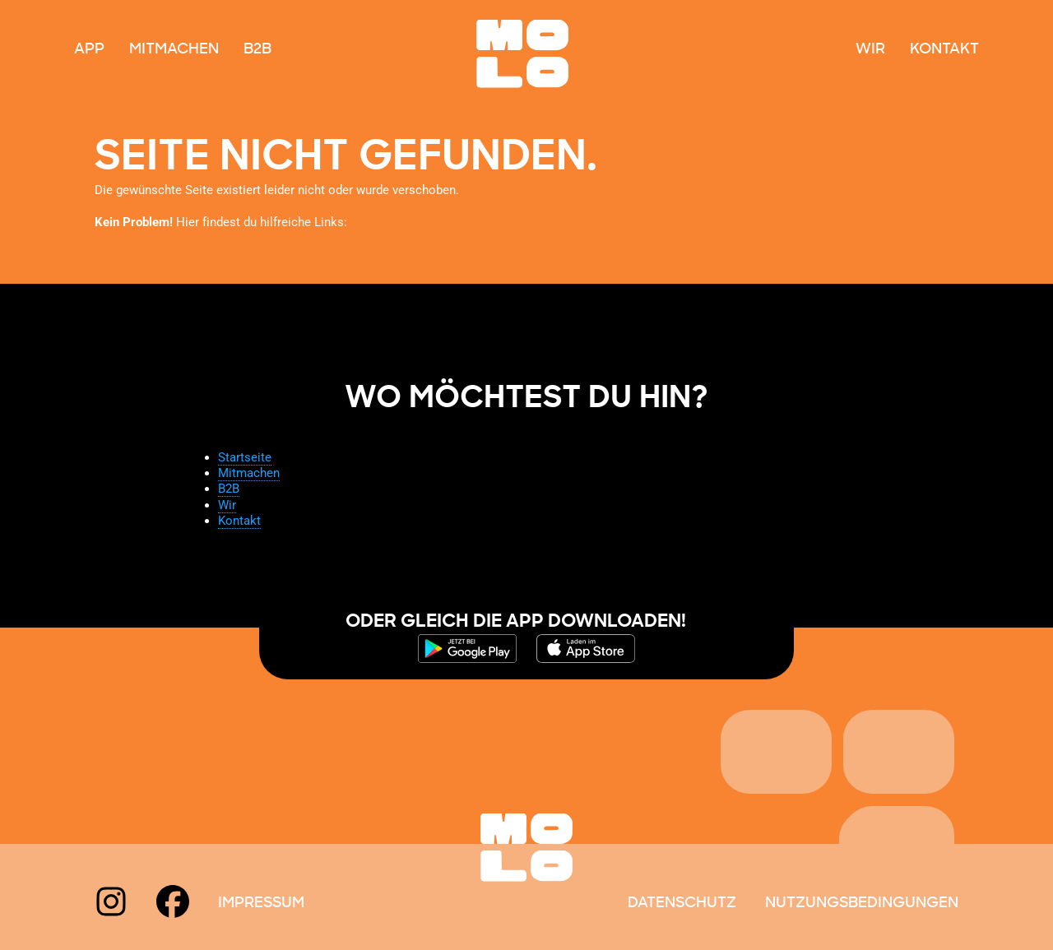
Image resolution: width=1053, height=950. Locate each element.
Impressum (261, 903)
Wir (870, 49)
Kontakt (944, 49)
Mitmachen (174, 49)
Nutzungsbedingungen (861, 903)
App (89, 49)
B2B (257, 49)
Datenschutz (682, 903)
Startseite (244, 457)
